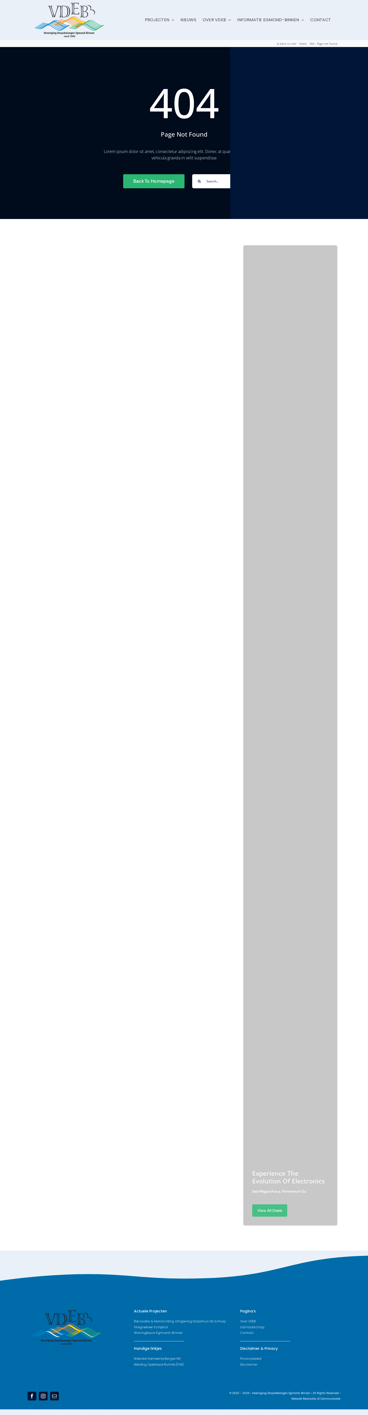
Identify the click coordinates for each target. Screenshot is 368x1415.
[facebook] (32, 1396)
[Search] (199, 181)
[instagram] (43, 1396)
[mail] (54, 1396)
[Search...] (218, 181)
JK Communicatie (328, 1399)
